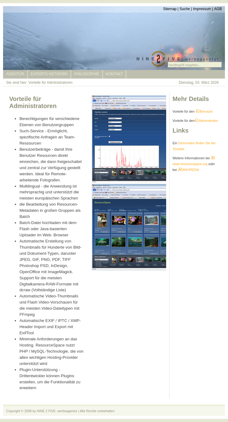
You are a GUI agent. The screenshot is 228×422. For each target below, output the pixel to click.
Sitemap (170, 9)
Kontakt (114, 74)
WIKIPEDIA (188, 170)
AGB (218, 9)
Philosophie (86, 74)
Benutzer (204, 111)
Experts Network (49, 74)
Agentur (15, 74)
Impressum (202, 9)
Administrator (206, 120)
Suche (184, 9)
